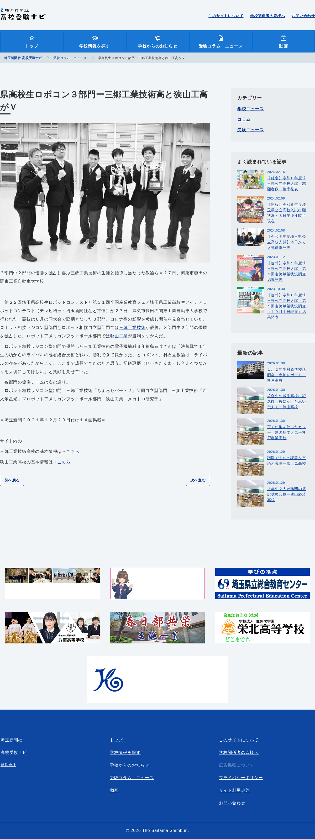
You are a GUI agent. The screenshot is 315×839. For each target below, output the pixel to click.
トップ (31, 46)
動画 (283, 46)
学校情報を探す (94, 46)
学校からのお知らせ (157, 46)
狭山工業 (119, 336)
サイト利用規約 (234, 790)
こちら (72, 451)
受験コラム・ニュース (221, 46)
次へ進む (198, 480)
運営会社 (8, 765)
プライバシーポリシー (241, 777)
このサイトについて (225, 16)
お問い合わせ (303, 16)
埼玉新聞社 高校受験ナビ (23, 17)
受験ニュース (250, 130)
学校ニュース (250, 109)
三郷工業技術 (132, 327)
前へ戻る (12, 480)
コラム (243, 119)
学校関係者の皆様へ (267, 16)
